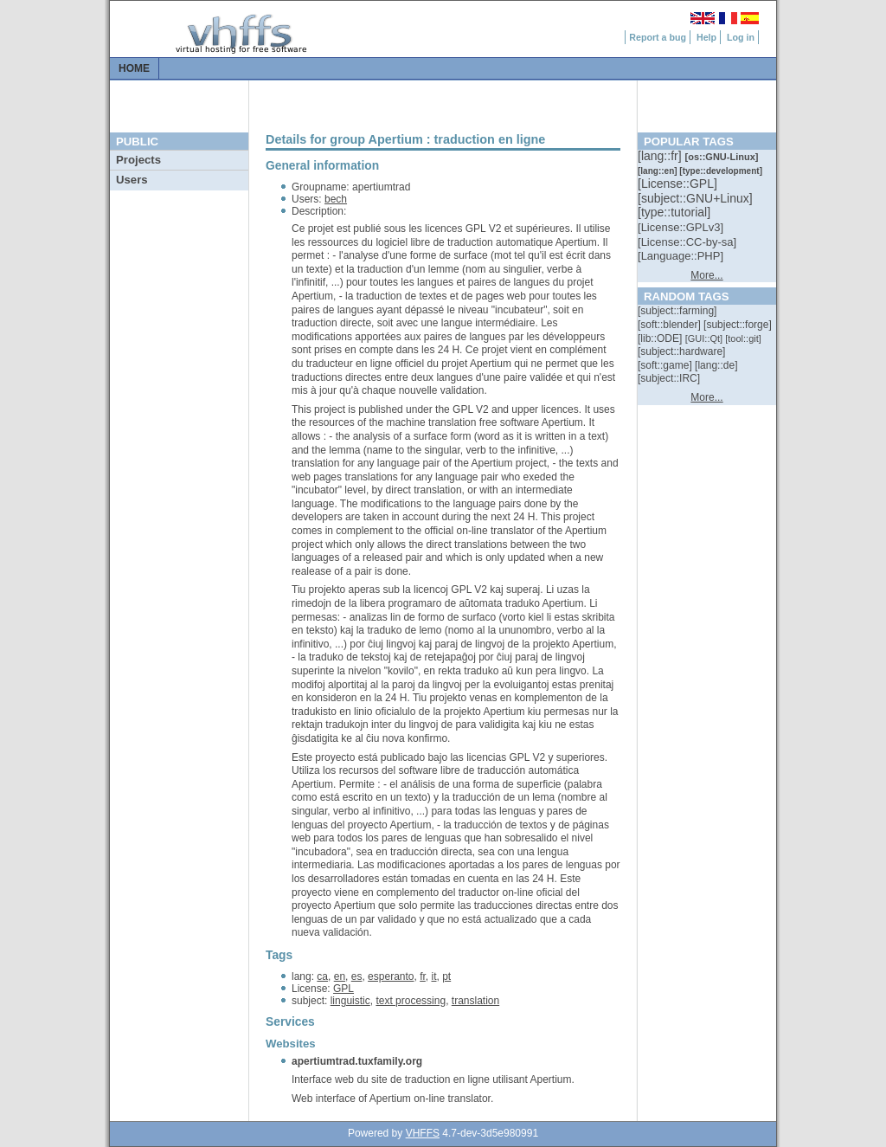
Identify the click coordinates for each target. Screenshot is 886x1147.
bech (335, 199)
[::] (661, 156)
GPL (343, 989)
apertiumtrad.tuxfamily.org (357, 1061)
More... (706, 275)
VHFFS (423, 1133)
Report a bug (657, 37)
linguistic (350, 1001)
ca (322, 976)
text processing (411, 1001)
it (434, 976)
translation (475, 1001)
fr (423, 976)
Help (706, 37)
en (339, 976)
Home (134, 68)
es (357, 976)
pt (446, 976)
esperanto (391, 976)
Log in (740, 37)
